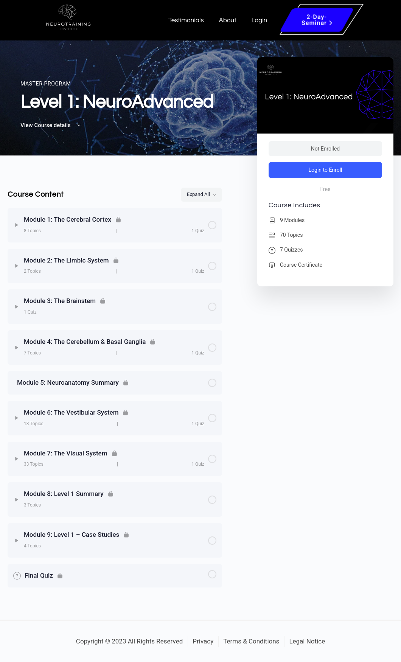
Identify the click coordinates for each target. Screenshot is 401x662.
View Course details (51, 125)
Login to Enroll (325, 170)
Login (259, 20)
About (227, 20)
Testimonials (186, 20)
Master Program (45, 84)
